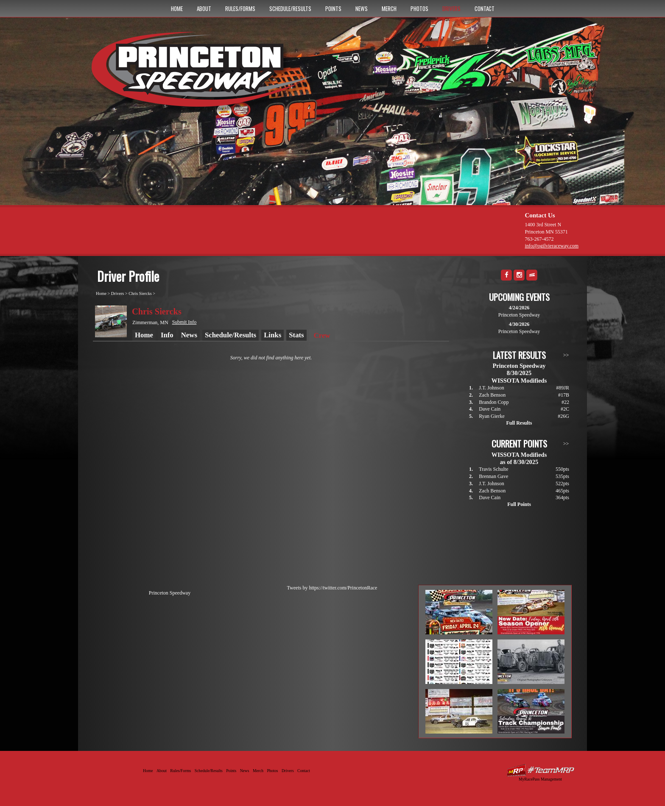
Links (272, 335)
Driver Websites (540, 770)
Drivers (451, 8)
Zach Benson (492, 395)
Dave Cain (489, 409)
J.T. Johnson (491, 388)
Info (167, 335)
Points (333, 8)
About (204, 8)
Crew (322, 335)
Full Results (519, 423)
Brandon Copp (494, 402)
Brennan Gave (493, 476)
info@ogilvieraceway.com (551, 246)
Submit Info (184, 322)
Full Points (519, 504)
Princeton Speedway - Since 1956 (205, 73)
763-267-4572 (539, 239)
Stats (296, 335)
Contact (485, 8)
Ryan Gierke (492, 416)
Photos (419, 8)
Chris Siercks (140, 293)
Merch (389, 8)
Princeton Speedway (169, 593)
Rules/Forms (240, 8)
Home (177, 8)
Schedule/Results (290, 8)
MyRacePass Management (540, 779)
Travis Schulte (493, 469)
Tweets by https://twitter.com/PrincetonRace (332, 588)
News (361, 8)
